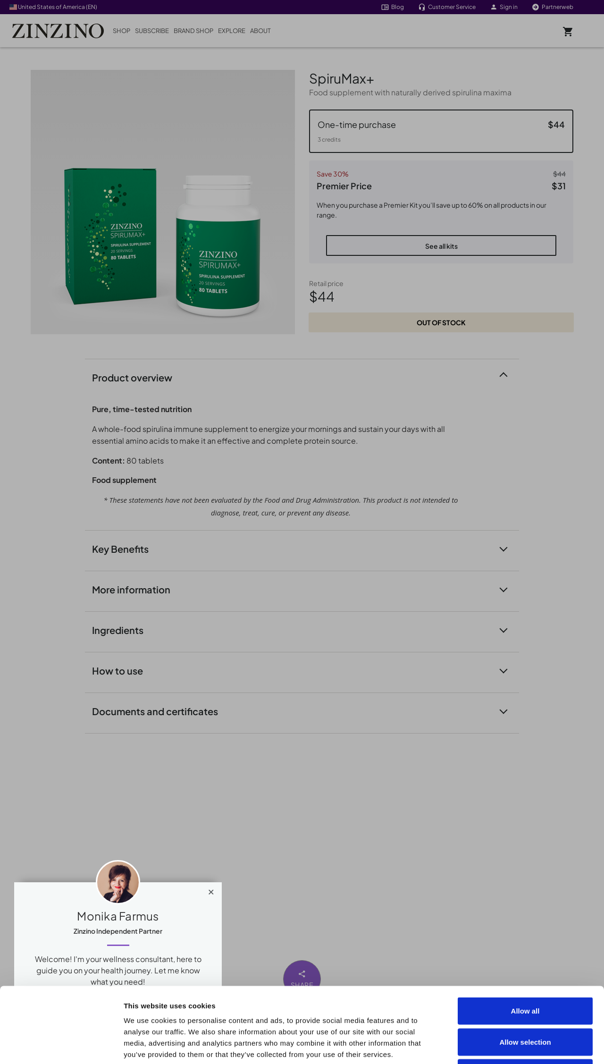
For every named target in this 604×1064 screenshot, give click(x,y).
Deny (525, 1002)
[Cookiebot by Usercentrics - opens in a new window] (61, 1046)
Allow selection (525, 971)
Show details (534, 1045)
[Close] (211, 890)
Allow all (525, 940)
